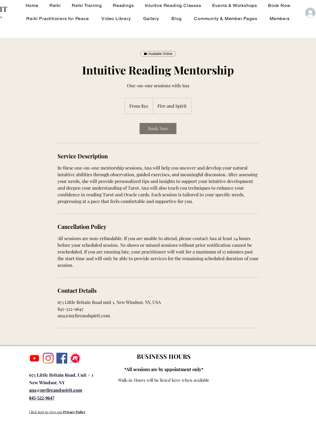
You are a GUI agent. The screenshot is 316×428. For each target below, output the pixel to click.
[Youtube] (34, 358)
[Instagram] (48, 358)
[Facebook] (61, 358)
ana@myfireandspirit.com (55, 390)
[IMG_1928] (75, 358)
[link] (158, 128)
